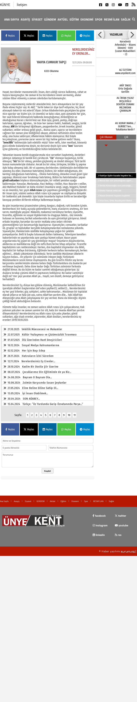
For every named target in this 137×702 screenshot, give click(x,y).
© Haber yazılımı (118, 549)
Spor (98, 19)
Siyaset (37, 19)
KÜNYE (5, 4)
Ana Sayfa (11, 19)
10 (69, 413)
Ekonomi (86, 19)
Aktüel (63, 19)
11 (75, 413)
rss (118, 533)
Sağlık (125, 19)
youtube (121, 523)
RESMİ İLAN (111, 19)
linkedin (99, 533)
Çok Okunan (106, 137)
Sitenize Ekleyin (55, 523)
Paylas (10, 35)
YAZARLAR (116, 34)
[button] (100, 34)
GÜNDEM (50, 19)
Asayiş (25, 19)
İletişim (22, 4)
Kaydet (47, 469)
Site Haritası (53, 514)
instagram (100, 523)
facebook (99, 514)
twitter (120, 514)
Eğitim (74, 19)
